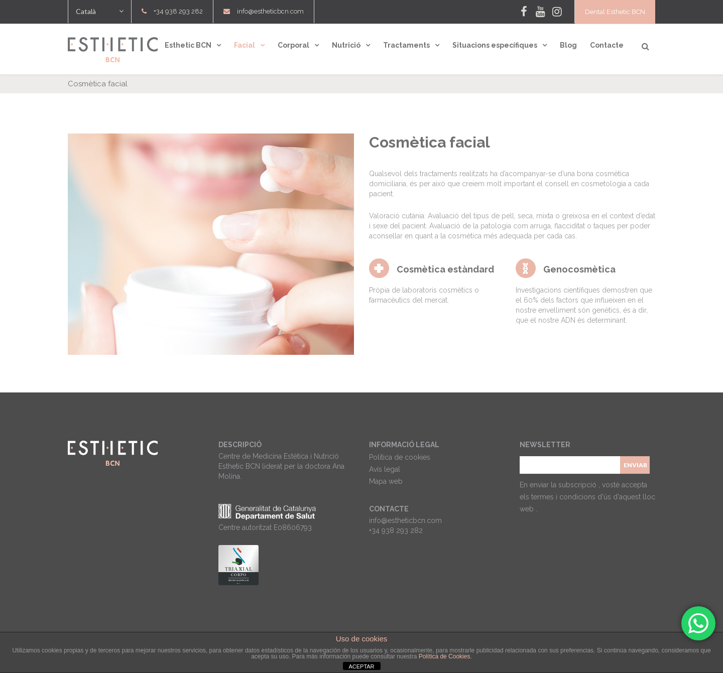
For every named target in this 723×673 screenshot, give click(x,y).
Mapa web (386, 481)
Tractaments (406, 45)
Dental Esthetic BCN (615, 12)
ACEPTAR (361, 666)
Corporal (293, 45)
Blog (568, 45)
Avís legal (384, 469)
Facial (244, 45)
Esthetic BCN (188, 45)
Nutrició (346, 45)
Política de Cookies (444, 656)
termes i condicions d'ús (572, 497)
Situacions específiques (494, 45)
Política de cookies (399, 457)
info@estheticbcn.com (270, 11)
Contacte (607, 45)
